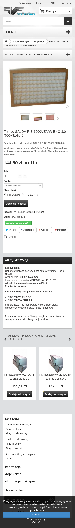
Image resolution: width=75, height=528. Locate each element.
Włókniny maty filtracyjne (19, 424)
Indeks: (8, 212)
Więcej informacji (16, 260)
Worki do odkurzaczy (17, 439)
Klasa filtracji (10, 190)
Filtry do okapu (14, 429)
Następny (58, 118)
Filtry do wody (13, 443)
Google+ (44, 230)
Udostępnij (27, 230)
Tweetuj (11, 230)
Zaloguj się (66, 3)
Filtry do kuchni (14, 448)
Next (70, 339)
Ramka (7, 181)
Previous (5, 339)
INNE (9, 458)
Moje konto (12, 474)
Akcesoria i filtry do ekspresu (21, 454)
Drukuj (12, 237)
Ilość (6, 171)
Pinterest (60, 230)
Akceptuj (36, 514)
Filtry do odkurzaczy (16, 433)
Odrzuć (36, 522)
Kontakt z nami (25, 3)
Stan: (7, 216)
